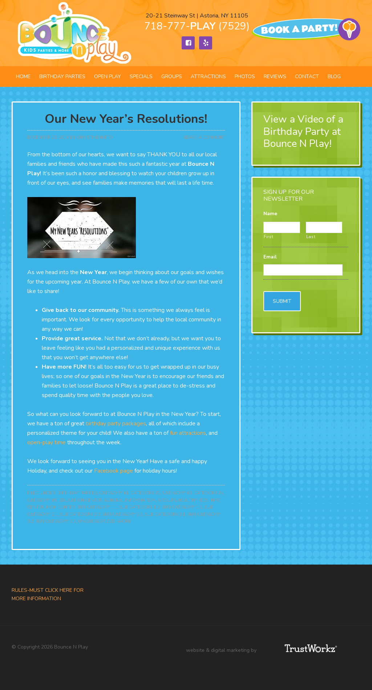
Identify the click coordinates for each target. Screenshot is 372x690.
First (268, 237)
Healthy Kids (193, 500)
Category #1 (114, 493)
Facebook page (113, 471)
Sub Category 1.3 (182, 507)
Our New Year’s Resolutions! (126, 119)
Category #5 (42, 500)
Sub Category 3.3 (56, 521)
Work (124, 521)
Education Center (80, 500)
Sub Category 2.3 (122, 514)
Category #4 (208, 493)
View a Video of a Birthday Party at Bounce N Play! (303, 131)
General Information (130, 500)
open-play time (46, 442)
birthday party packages (116, 424)
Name (270, 213)
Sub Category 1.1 (97, 507)
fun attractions (188, 433)
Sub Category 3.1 (165, 514)
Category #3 (177, 493)
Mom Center (60, 507)
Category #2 (145, 493)
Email (270, 257)
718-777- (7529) (197, 26)
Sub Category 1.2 (140, 507)
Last (311, 237)
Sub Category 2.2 (80, 514)
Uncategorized (96, 521)
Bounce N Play (73, 33)
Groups (167, 500)
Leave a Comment (204, 137)
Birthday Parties (77, 493)
